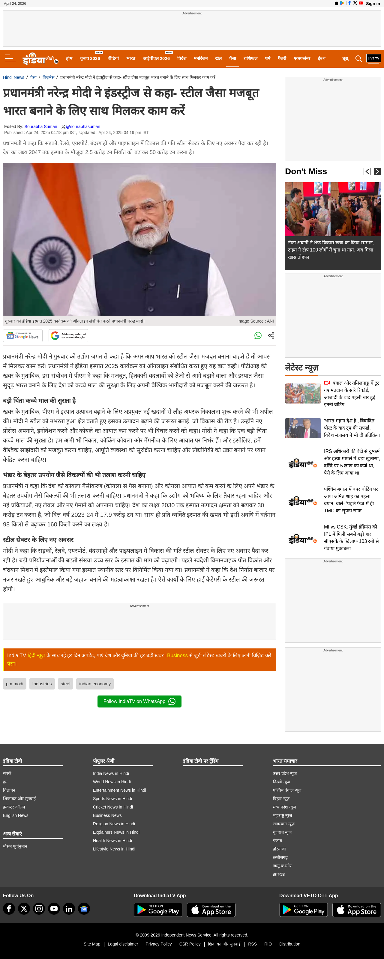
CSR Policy (190, 944)
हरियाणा (279, 849)
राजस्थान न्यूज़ (284, 823)
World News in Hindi (112, 781)
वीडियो (113, 58)
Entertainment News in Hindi (119, 790)
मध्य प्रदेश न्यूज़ (284, 807)
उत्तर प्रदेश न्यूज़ (285, 773)
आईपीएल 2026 (156, 58)
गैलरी (282, 58)
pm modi (14, 683)
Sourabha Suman (41, 126)
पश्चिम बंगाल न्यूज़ (287, 790)
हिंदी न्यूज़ (36, 655)
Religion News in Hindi (114, 823)
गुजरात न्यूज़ (282, 832)
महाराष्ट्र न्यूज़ (282, 815)
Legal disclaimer (123, 944)
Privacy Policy (159, 944)
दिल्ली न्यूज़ (281, 781)
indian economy (95, 683)
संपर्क (7, 773)
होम (69, 58)
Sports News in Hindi (112, 798)
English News (15, 815)
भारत (130, 58)
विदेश (181, 58)
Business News (107, 815)
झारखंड (279, 874)
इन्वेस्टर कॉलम (14, 807)
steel (65, 683)
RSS (252, 944)
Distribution (289, 944)
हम (5, 781)
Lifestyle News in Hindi (114, 849)
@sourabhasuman (83, 126)
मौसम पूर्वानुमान (15, 846)
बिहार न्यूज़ (281, 798)
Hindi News (13, 77)
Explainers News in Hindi (116, 832)
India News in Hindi (111, 773)
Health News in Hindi (112, 840)
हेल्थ (322, 58)
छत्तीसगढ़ (280, 857)
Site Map (92, 944)
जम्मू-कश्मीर (282, 865)
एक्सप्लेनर (302, 58)
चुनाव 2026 (90, 58)
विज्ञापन (9, 790)
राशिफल (250, 58)
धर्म (267, 58)
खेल (218, 58)
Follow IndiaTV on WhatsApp (140, 701)
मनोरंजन (201, 58)
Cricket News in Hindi (113, 807)
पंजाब (277, 840)
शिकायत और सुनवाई (19, 798)
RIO (268, 944)
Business (177, 655)
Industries (42, 683)
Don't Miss (306, 171)
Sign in (373, 3)
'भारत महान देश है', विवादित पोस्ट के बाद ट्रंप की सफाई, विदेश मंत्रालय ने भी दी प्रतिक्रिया (352, 428)
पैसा (232, 58)
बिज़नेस (48, 77)
